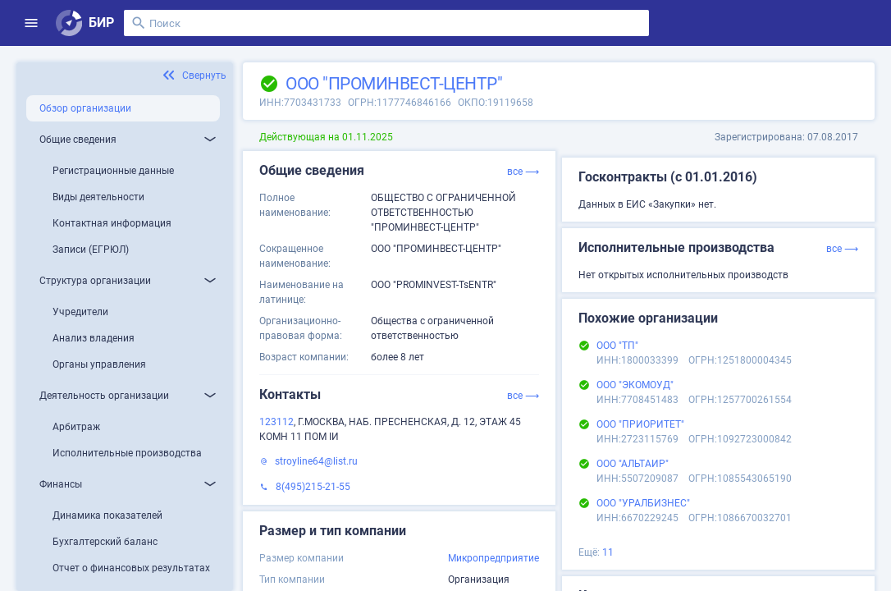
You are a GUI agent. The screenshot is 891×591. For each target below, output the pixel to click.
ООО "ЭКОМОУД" (635, 385)
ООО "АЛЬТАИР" (632, 464)
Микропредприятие (493, 558)
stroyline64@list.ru (316, 461)
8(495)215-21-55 (313, 486)
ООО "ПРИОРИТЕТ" (640, 424)
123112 (276, 422)
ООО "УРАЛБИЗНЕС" (643, 503)
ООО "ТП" (617, 345)
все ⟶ (523, 171)
